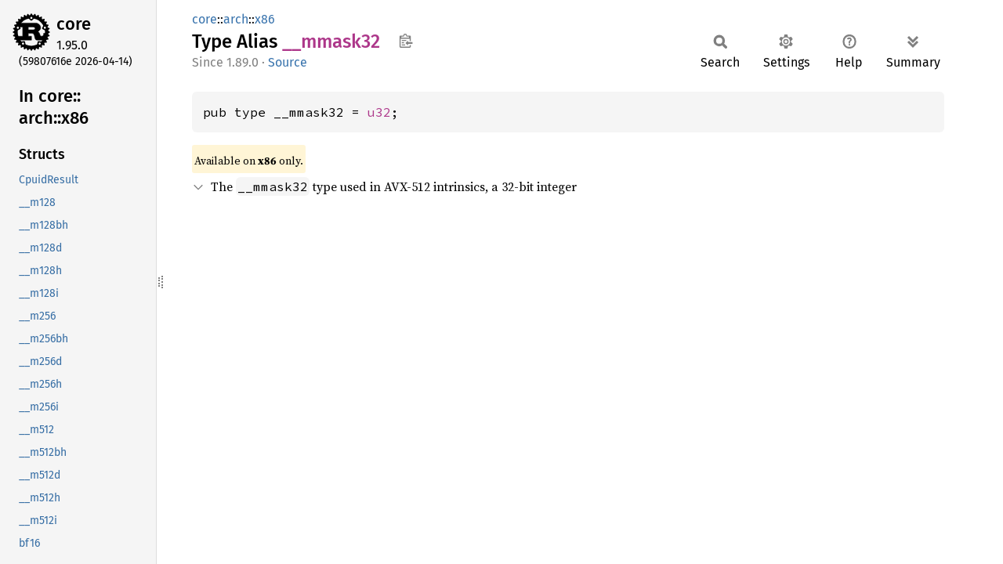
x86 (265, 19)
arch (235, 19)
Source (287, 62)
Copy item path (405, 40)
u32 (379, 112)
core (73, 23)
